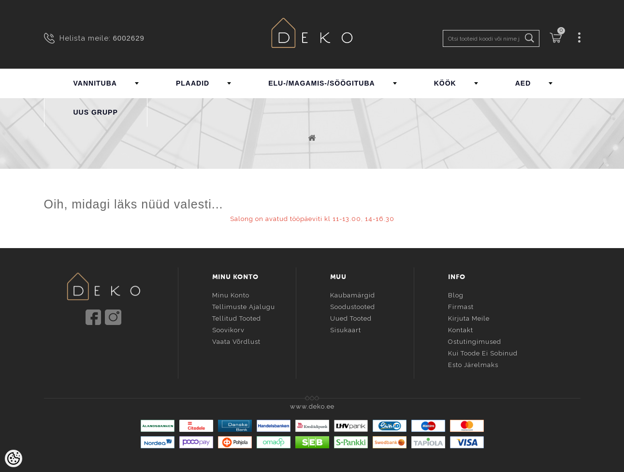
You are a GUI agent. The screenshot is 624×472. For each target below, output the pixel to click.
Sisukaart (345, 328)
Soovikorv (228, 328)
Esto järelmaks (473, 363)
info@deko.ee (119, 345)
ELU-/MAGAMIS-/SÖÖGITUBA (321, 83)
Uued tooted (351, 316)
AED (523, 83)
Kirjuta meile (469, 316)
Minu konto (230, 293)
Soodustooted (352, 305)
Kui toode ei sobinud (483, 351)
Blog (456, 293)
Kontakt (460, 328)
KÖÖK (445, 83)
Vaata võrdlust (236, 339)
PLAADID (192, 83)
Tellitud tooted (236, 316)
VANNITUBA (95, 83)
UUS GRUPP (95, 112)
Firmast (461, 305)
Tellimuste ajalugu (243, 305)
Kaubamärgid (352, 293)
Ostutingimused (474, 339)
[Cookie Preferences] (13, 458)
